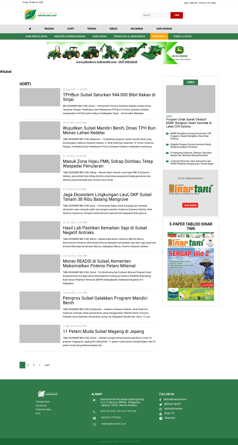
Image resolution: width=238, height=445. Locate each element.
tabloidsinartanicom (175, 399)
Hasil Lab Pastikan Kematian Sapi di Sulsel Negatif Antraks (105, 230)
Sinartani (170, 417)
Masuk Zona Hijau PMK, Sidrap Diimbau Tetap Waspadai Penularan (108, 164)
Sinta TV (169, 413)
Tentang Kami (43, 401)
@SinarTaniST (172, 403)
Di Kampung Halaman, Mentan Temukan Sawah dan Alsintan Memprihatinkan (191, 154)
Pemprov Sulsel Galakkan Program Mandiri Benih (105, 300)
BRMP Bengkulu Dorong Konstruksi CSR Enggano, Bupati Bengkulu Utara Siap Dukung (191, 136)
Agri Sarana (164, 28)
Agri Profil (159, 36)
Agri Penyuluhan (36, 36)
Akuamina (137, 28)
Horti (70, 28)
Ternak (91, 28)
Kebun (113, 28)
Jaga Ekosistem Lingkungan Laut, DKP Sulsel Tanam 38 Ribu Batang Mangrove (107, 197)
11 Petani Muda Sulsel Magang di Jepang (103, 331)
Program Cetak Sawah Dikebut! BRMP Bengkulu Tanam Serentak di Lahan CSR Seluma (189, 123)
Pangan (49, 28)
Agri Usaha (99, 36)
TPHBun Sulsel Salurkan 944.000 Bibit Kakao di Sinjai (109, 97)
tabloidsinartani (173, 408)
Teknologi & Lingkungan (129, 36)
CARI (176, 15)
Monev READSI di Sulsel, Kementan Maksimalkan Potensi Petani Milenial (99, 263)
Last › (48, 365)
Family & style (182, 36)
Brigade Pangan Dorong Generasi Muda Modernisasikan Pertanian (191, 145)
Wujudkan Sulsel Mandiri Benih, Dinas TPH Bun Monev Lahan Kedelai (109, 130)
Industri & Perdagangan (69, 36)
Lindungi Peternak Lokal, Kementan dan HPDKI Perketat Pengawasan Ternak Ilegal (192, 162)
